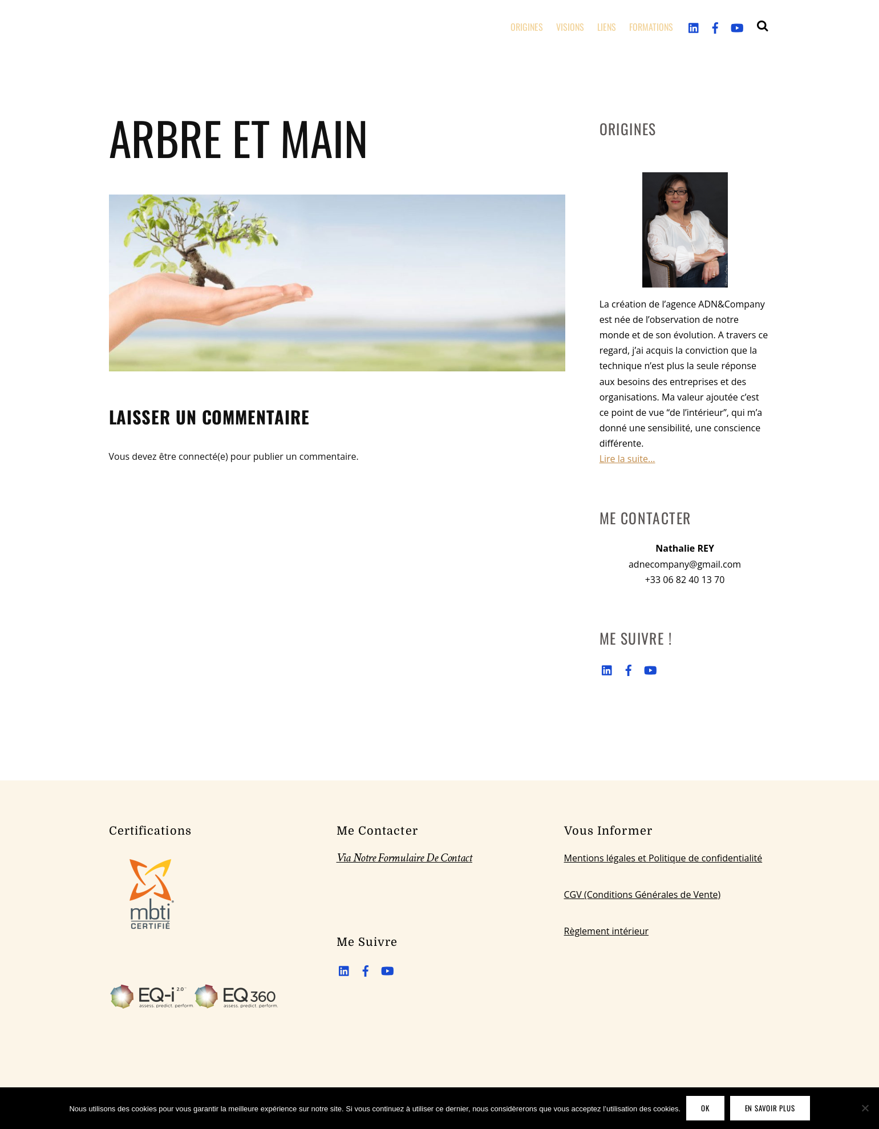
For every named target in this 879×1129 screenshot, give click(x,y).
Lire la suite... (627, 458)
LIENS (606, 27)
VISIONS (570, 27)
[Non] (864, 1108)
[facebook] (715, 26)
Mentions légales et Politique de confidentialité (663, 858)
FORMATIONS (651, 27)
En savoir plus (770, 1108)
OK (705, 1108)
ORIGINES (527, 27)
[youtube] (736, 26)
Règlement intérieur (606, 931)
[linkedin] (694, 26)
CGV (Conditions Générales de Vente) (642, 894)
